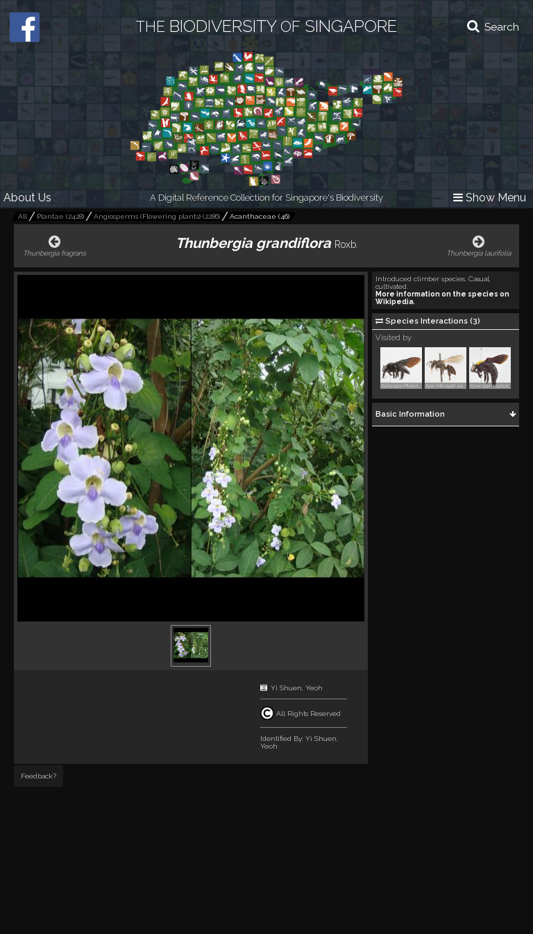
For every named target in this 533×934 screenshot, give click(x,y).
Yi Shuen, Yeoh (297, 688)
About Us (27, 197)
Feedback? (38, 776)
